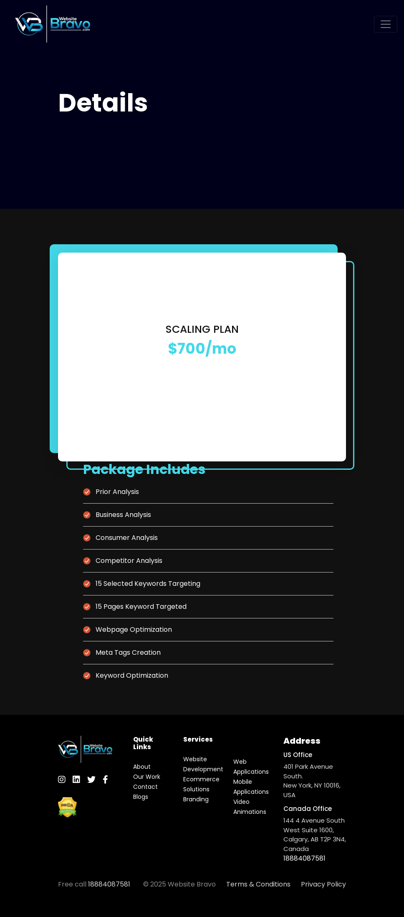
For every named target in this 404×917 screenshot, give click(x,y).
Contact (145, 787)
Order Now (202, 378)
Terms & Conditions (258, 884)
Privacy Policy (323, 884)
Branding (196, 799)
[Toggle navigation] (385, 24)
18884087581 (304, 858)
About (142, 766)
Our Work (146, 777)
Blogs (140, 797)
